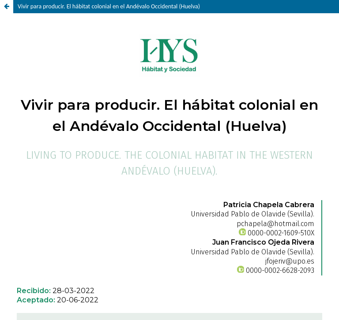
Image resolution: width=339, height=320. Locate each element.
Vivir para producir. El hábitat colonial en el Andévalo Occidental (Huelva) (109, 6)
